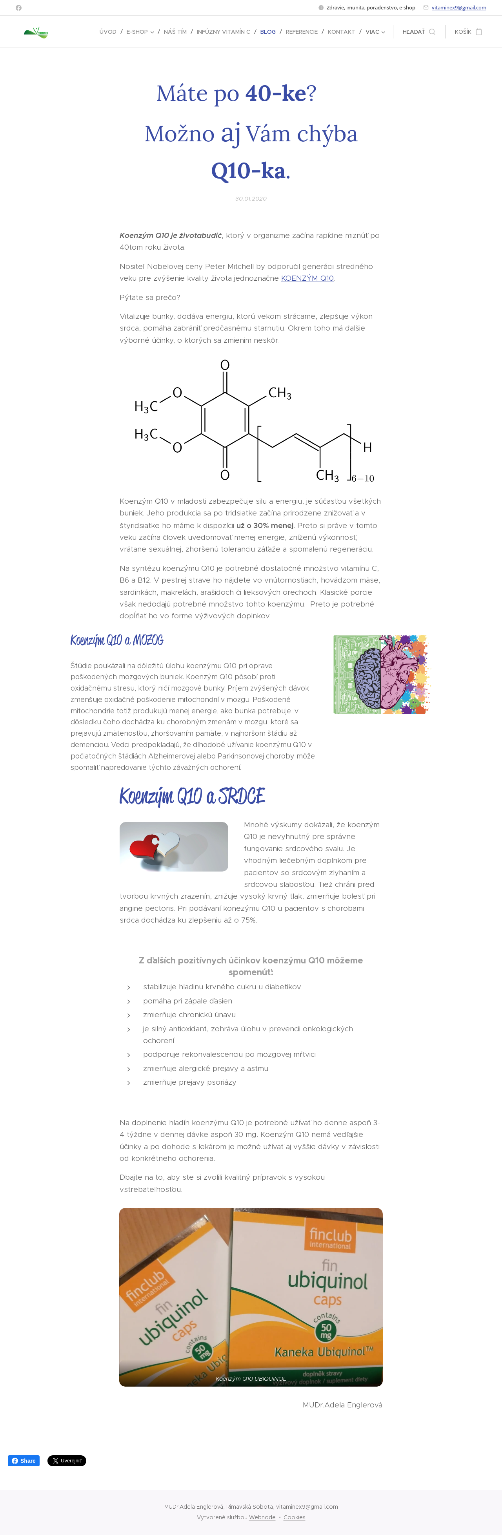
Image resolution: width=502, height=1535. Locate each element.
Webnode (262, 1517)
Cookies (295, 1517)
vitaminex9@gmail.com (459, 7)
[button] (419, 32)
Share (24, 1461)
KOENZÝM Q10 (307, 278)
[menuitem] (110, 32)
